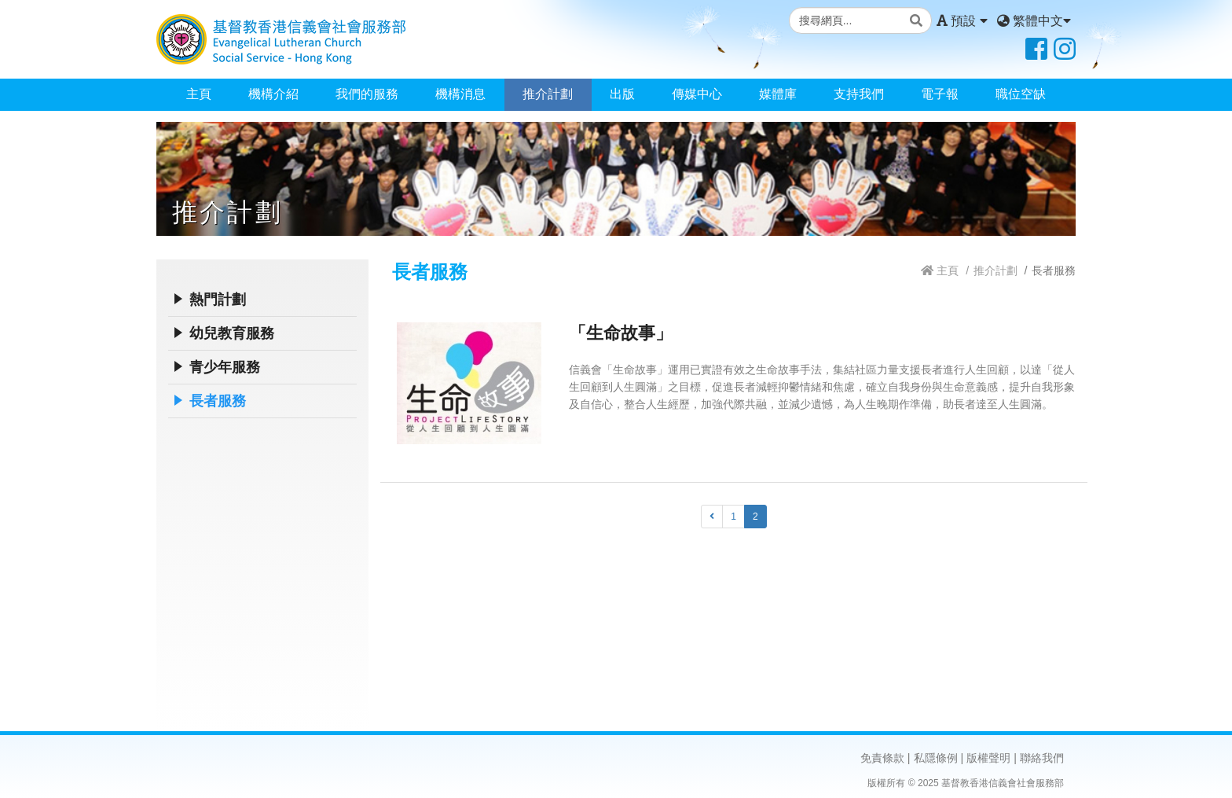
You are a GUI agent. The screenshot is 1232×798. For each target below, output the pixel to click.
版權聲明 (988, 758)
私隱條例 (936, 758)
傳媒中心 (697, 94)
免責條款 (882, 758)
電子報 (940, 94)
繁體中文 (1034, 21)
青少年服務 (224, 367)
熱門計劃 (217, 299)
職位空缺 (1021, 94)
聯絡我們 (1042, 758)
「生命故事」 (621, 333)
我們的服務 (367, 94)
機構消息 (460, 94)
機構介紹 (273, 94)
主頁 (198, 94)
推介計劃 (547, 94)
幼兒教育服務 (231, 333)
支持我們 (859, 94)
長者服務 (217, 401)
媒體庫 (778, 94)
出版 (622, 94)
